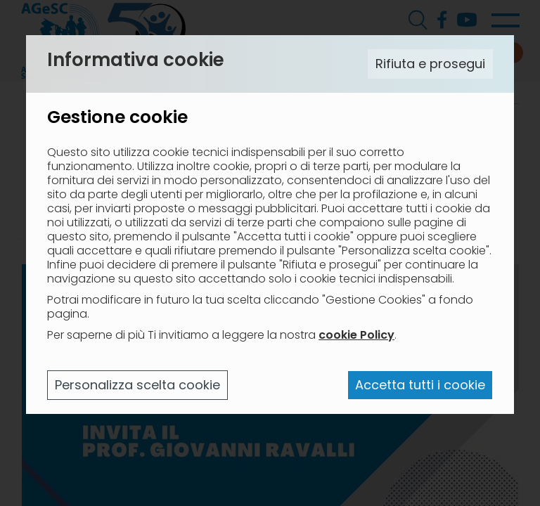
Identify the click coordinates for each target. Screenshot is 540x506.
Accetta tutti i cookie (420, 385)
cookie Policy (356, 335)
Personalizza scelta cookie (137, 385)
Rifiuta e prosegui (430, 63)
